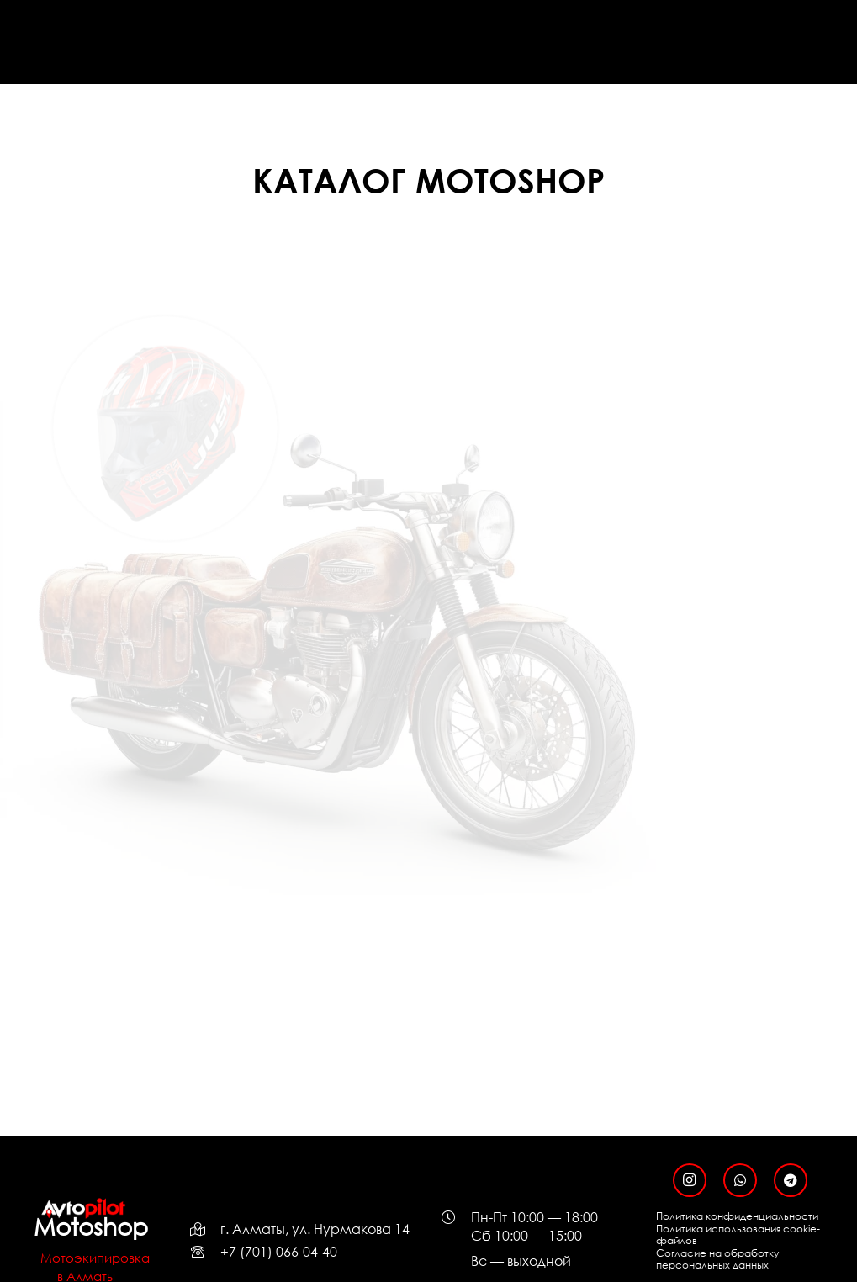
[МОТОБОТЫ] (165, 629)
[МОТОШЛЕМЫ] (165, 366)
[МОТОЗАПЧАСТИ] (691, 629)
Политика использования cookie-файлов (738, 1234)
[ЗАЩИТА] (428, 366)
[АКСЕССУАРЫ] (428, 629)
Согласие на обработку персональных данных (717, 1259)
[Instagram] (689, 1180)
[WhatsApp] (740, 1180)
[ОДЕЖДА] (691, 366)
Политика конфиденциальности (737, 1216)
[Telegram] (790, 1180)
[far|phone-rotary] (205, 1251)
